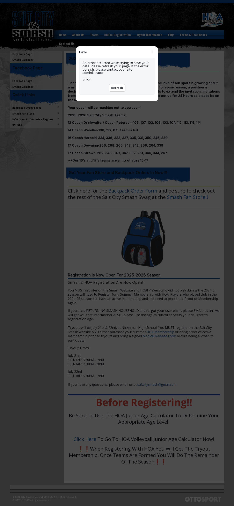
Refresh (117, 88)
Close (152, 52)
